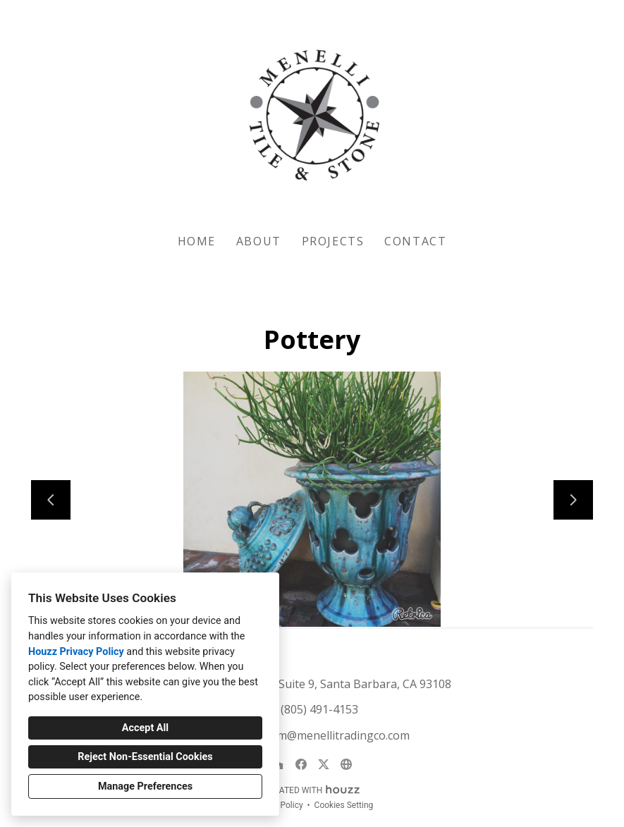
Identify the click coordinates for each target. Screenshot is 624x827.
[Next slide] (573, 500)
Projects (333, 241)
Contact (415, 241)
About (258, 241)
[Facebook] (301, 764)
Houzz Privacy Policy (76, 652)
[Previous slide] (51, 500)
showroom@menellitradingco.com (320, 735)
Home (197, 241)
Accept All (145, 728)
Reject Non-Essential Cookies (145, 757)
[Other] (346, 764)
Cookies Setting (344, 805)
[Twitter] (323, 764)
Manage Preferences (145, 786)
